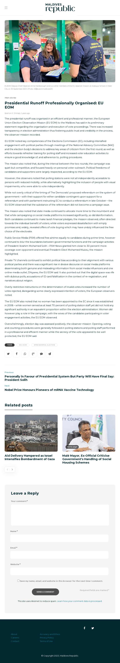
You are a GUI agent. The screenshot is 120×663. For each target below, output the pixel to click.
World (11, 447)
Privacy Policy (47, 637)
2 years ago (25, 113)
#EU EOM (23, 345)
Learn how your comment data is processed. (79, 601)
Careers (15, 637)
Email (13, 548)
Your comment (19, 501)
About (14, 634)
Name (14, 531)
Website (15, 564)
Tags (9, 345)
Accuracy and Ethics (50, 634)
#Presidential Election (44, 345)
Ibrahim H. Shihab (12, 113)
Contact (15, 641)
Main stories (10, 98)
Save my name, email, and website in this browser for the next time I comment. (61, 581)
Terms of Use (46, 641)
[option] (31, 437)
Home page (72, 447)
